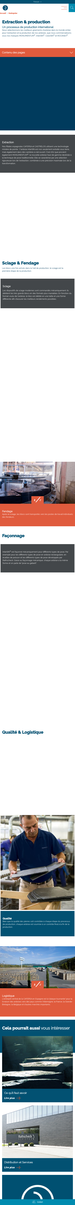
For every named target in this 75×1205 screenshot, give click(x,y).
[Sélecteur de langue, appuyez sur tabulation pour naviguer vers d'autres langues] (37, 2)
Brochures (7, 1189)
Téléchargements (11, 1193)
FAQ (4, 1184)
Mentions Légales (11, 1160)
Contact (6, 1145)
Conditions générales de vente (18, 1164)
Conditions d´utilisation (14, 1169)
